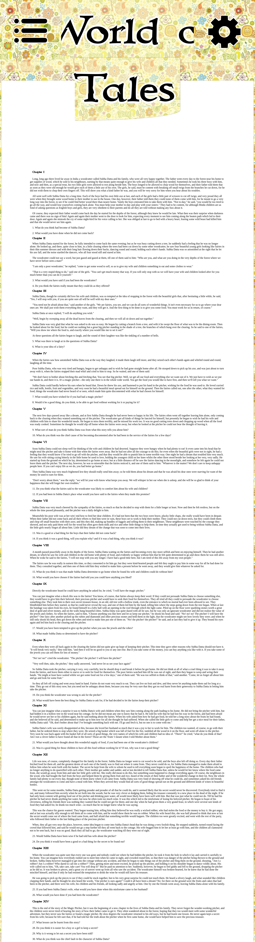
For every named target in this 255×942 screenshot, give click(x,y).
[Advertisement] (127, 144)
